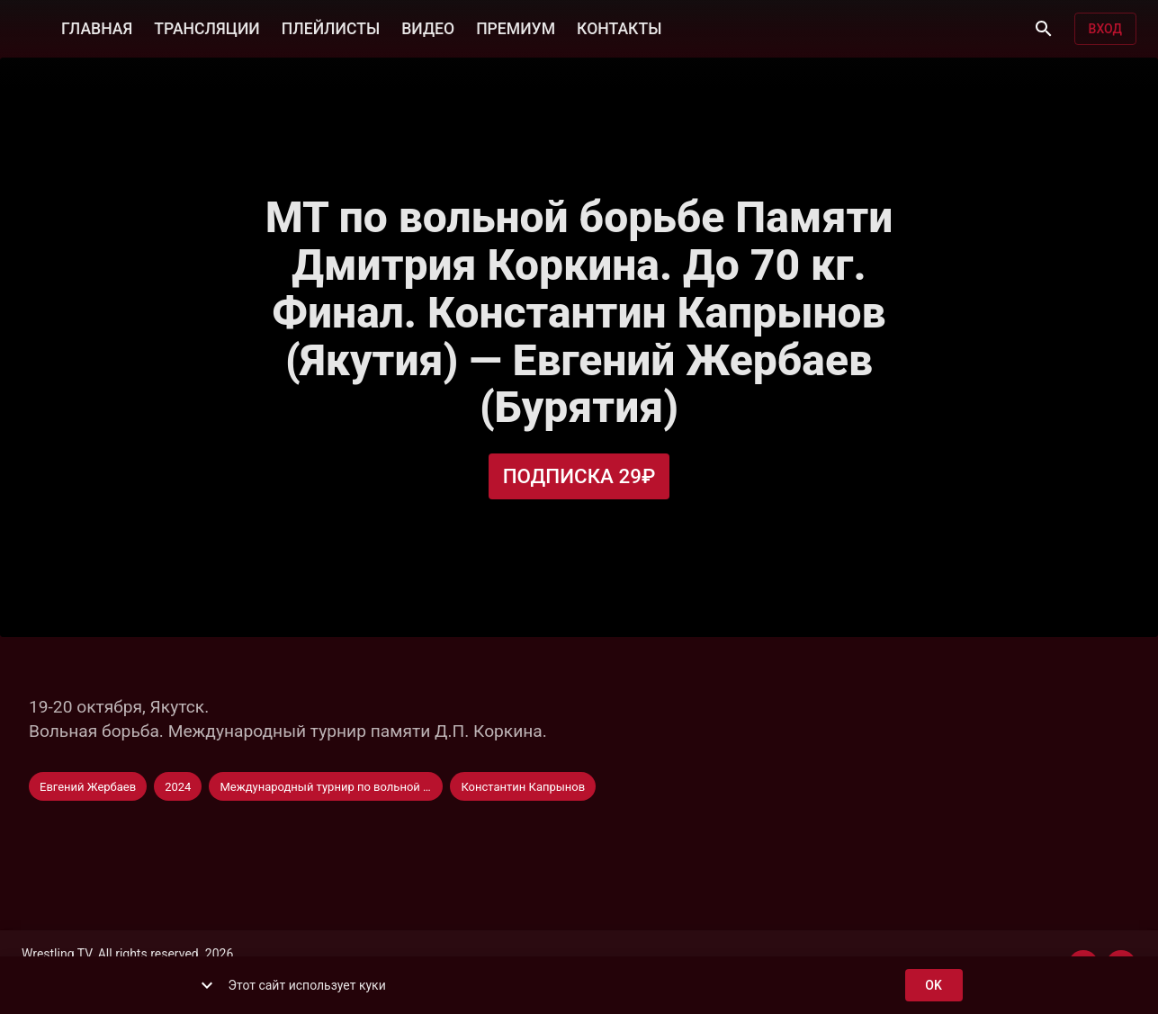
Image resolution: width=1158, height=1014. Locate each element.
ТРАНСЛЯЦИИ (206, 27)
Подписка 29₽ (579, 476)
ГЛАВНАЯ (96, 27)
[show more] (207, 985)
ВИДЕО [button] (427, 27)
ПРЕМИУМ (515, 27)
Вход (1105, 29)
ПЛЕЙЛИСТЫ (330, 27)
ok (934, 985)
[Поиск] (1043, 28)
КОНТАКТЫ (619, 27)
